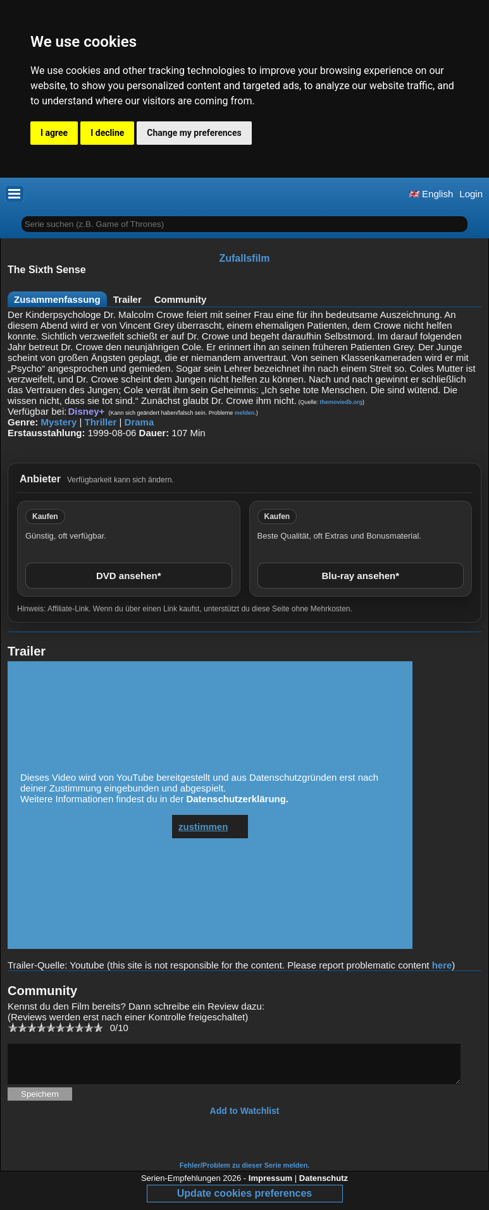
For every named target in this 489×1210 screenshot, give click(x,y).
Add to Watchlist (245, 1118)
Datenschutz (323, 1185)
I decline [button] (107, 133)
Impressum (270, 1185)
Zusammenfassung (57, 299)
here (442, 965)
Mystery (59, 422)
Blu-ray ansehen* (360, 575)
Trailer (127, 299)
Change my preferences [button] (194, 133)
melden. (245, 413)
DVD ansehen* (128, 575)
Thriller (100, 422)
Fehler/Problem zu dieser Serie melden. (244, 1172)
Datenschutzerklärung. (237, 798)
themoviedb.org (340, 402)
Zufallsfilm (244, 258)
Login (471, 193)
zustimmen (203, 826)
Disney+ (86, 411)
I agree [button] (54, 133)
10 (97, 1027)
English (431, 193)
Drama (139, 422)
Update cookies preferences (244, 1200)
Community (180, 299)
